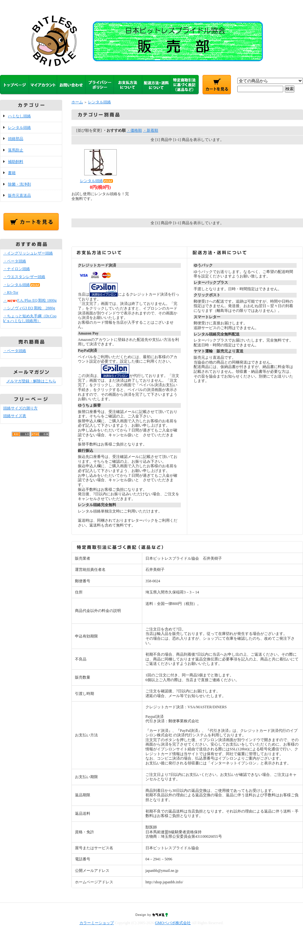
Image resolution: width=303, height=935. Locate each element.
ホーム (77, 102)
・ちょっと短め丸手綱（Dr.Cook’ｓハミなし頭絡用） (29, 318)
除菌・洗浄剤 (19, 184)
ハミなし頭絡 (19, 116)
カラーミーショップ (96, 923)
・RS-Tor (10, 292)
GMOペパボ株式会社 (173, 923)
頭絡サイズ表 (14, 416)
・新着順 (150, 130)
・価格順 (134, 130)
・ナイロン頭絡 (16, 269)
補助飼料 (15, 161)
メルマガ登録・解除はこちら (31, 381)
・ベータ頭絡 (14, 261)
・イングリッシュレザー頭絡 (28, 253)
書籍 (12, 173)
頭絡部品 (15, 138)
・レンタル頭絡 (21, 285)
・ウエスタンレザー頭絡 (24, 277)
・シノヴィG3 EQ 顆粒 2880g (29, 308)
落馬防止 (15, 150)
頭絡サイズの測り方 (20, 408)
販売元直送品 (19, 195)
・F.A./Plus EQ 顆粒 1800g (29, 300)
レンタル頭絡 (19, 127)
